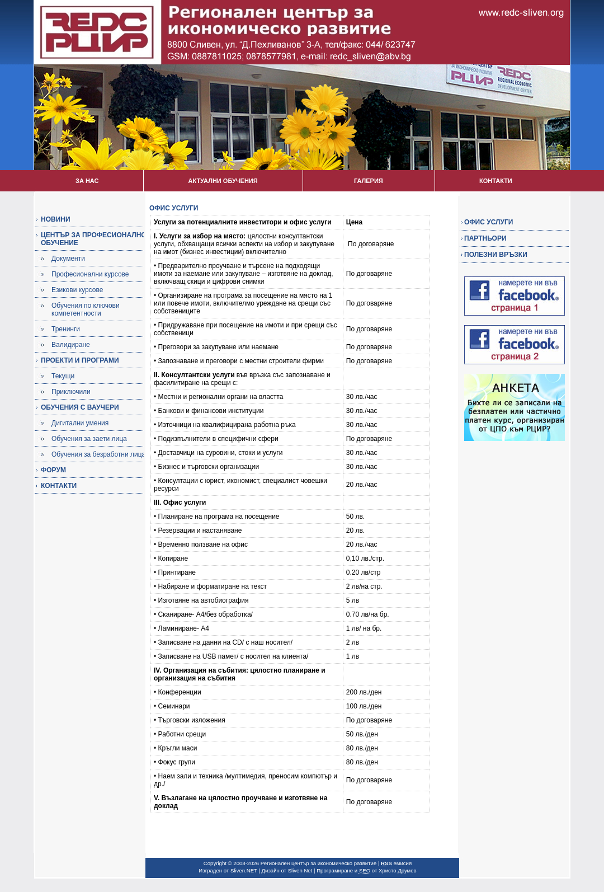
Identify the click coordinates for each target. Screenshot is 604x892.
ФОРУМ (53, 470)
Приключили (71, 392)
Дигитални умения (79, 423)
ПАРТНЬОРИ (485, 238)
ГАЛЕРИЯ (368, 180)
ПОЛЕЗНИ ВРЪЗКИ (495, 255)
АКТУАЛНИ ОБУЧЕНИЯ (222, 180)
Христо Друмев (398, 870)
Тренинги (65, 329)
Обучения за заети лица (89, 439)
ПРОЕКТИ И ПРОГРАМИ (80, 360)
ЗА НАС (87, 180)
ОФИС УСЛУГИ (488, 222)
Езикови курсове (77, 290)
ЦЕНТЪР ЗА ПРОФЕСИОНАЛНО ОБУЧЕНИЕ (94, 239)
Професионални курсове (90, 274)
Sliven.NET (243, 870)
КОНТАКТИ (495, 180)
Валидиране (70, 345)
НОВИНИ (55, 219)
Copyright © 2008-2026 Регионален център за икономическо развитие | (292, 863)
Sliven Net (300, 870)
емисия (396, 863)
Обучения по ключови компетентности (85, 309)
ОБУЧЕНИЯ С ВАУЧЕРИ (80, 407)
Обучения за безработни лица (98, 454)
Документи (68, 258)
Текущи (62, 376)
